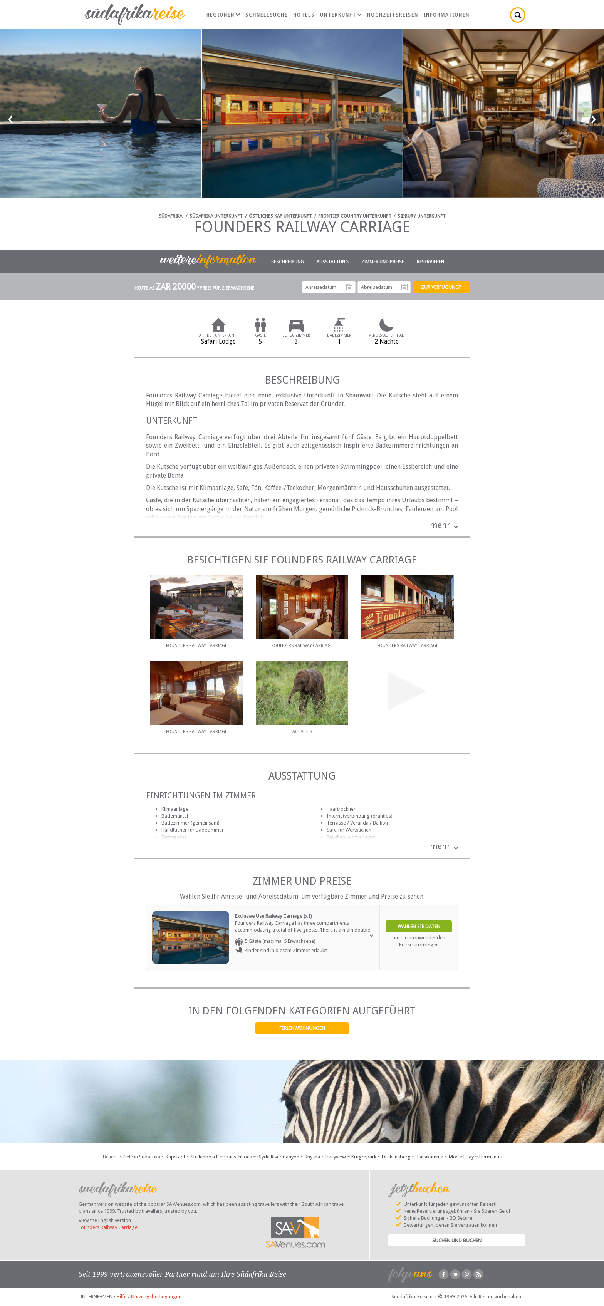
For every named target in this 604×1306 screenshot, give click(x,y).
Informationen (447, 15)
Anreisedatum (349, 287)
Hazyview (335, 1157)
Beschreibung (287, 262)
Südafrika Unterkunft (216, 216)
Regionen (223, 15)
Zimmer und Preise (382, 262)
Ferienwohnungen (302, 1028)
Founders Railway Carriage (108, 1227)
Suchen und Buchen (457, 1240)
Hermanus (490, 1157)
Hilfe (122, 1296)
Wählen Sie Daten (419, 926)
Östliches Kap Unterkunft (280, 216)
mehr (440, 525)
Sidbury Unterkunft (422, 216)
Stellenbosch (205, 1157)
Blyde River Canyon (278, 1157)
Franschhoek (238, 1157)
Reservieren (430, 262)
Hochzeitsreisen (392, 15)
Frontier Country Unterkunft (354, 216)
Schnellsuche (266, 15)
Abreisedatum (404, 287)
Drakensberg (396, 1157)
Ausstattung (333, 262)
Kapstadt (175, 1157)
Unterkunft (341, 15)
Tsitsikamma (429, 1157)
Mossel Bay (461, 1157)
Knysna (312, 1157)
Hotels (304, 15)
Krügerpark (363, 1157)
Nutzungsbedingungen (156, 1296)
